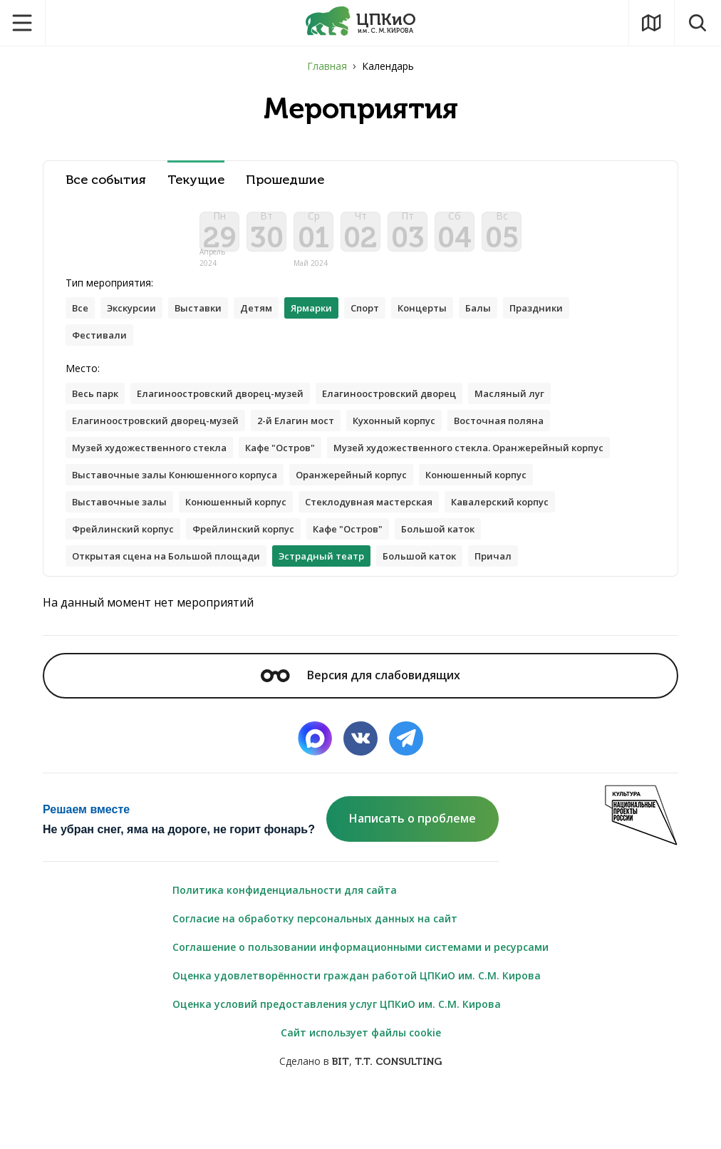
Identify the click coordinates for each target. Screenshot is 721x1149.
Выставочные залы (390, 522)
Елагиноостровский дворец (415, 408)
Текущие (195, 179)
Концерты (451, 319)
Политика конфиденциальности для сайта (284, 942)
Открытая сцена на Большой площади (370, 579)
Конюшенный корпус (266, 522)
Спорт (389, 319)
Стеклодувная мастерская (142, 550)
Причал (192, 607)
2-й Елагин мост (314, 436)
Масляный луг (543, 408)
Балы (510, 319)
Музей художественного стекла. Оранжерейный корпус (218, 493)
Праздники (572, 319)
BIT (340, 1114)
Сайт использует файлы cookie (361, 1085)
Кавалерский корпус (284, 550)
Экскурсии (136, 319)
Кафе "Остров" (297, 465)
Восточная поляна (533, 436)
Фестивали (101, 348)
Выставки (208, 319)
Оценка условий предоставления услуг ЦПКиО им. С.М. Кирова (336, 1056)
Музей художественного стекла (156, 465)
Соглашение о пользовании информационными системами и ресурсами (360, 999)
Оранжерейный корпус (132, 522)
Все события (106, 179)
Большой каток (209, 579)
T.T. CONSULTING (398, 1114)
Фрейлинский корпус (411, 550)
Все (81, 319)
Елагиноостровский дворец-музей (233, 408)
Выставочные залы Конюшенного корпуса (493, 493)
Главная (327, 66)
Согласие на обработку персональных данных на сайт (314, 971)
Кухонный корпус (420, 436)
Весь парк (98, 408)
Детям (270, 319)
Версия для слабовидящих (360, 728)
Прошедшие (285, 179)
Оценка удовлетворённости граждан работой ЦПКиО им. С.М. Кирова (356, 1028)
